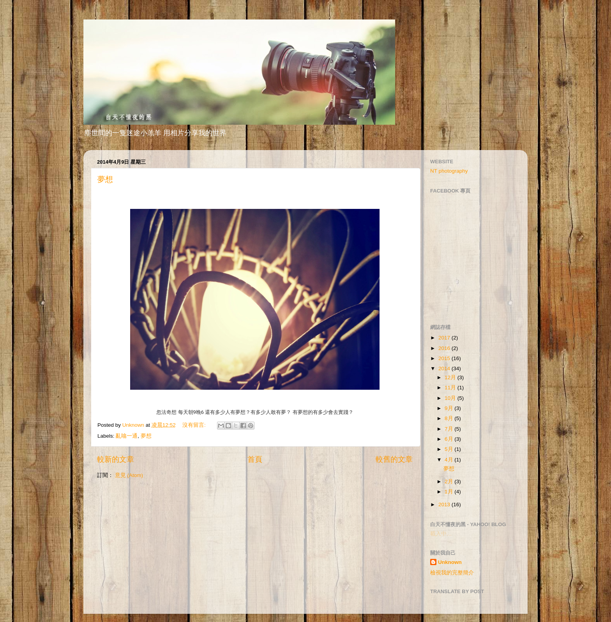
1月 (449, 492)
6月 (449, 439)
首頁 (254, 459)
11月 (451, 388)
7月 (449, 429)
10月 (451, 398)
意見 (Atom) (129, 475)
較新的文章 (115, 459)
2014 (445, 368)
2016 (445, 348)
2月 (449, 481)
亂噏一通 (127, 436)
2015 (445, 358)
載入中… (441, 534)
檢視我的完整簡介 (452, 573)
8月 (449, 418)
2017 (445, 338)
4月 (449, 460)
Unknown (450, 562)
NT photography (449, 171)
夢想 (105, 179)
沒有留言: (194, 425)
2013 (445, 504)
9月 (449, 408)
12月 (451, 377)
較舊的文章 (394, 459)
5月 (449, 449)
